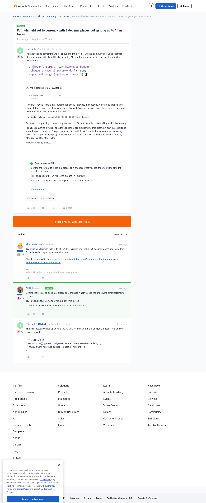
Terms (99, 498)
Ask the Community (46, 16)
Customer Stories (113, 418)
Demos (107, 412)
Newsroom (19, 464)
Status (17, 457)
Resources (154, 385)
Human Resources (68, 412)
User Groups (70, 6)
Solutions (63, 385)
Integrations (20, 399)
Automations (47, 198)
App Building (20, 412)
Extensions (19, 405)
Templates (154, 418)
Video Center (110, 405)
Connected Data (22, 425)
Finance (62, 425)
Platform (18, 385)
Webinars (108, 425)
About (16, 438)
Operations (64, 405)
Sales (61, 418)
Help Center (128, 6)
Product (62, 392)
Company (18, 431)
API (63, 498)
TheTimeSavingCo (35, 244)
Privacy (87, 498)
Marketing (64, 399)
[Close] (58, 474)
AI (14, 418)
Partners (152, 392)
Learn (106, 385)
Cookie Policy (46, 489)
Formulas (64, 16)
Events (101, 6)
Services (152, 399)
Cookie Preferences (147, 498)
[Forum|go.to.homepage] (27, 6)
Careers (17, 444)
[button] (165, 6)
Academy (113, 6)
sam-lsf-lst (31, 49)
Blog (15, 451)
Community (28, 16)
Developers (154, 405)
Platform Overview (23, 392)
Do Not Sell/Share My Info (120, 498)
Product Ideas (87, 6)
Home (16, 16)
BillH (28, 288)
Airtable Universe (157, 425)
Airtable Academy (113, 392)
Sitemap (74, 498)
